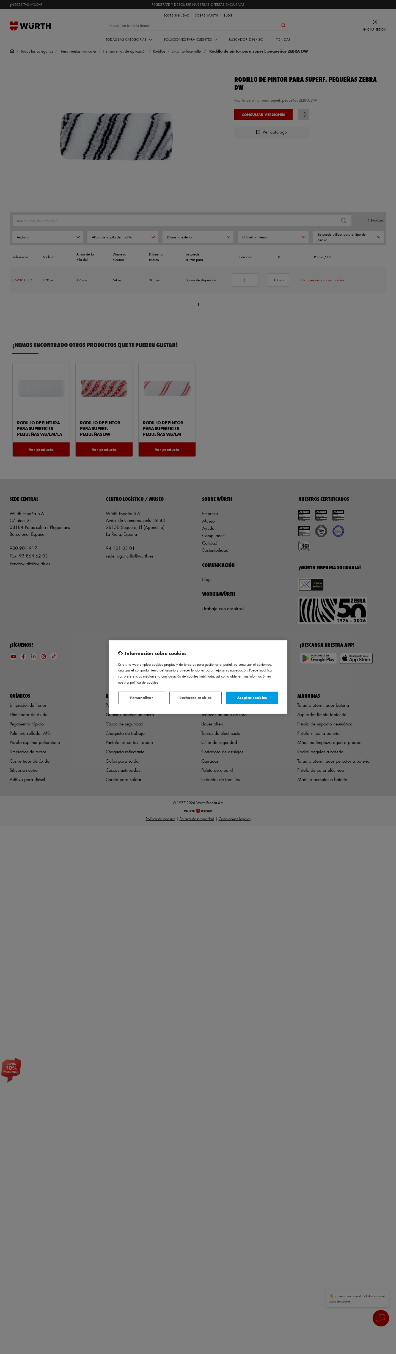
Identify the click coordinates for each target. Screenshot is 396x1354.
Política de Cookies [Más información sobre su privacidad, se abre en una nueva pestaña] (144, 682)
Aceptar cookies (252, 697)
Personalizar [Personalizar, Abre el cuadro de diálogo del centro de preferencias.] (141, 697)
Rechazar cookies (195, 697)
